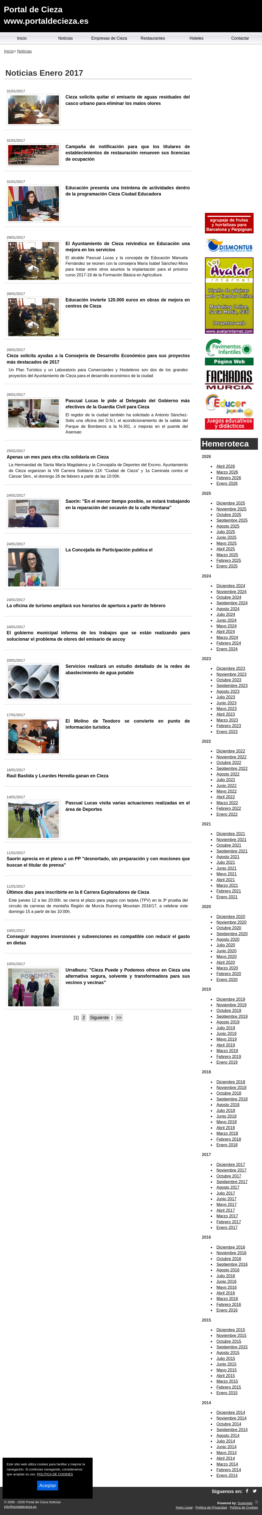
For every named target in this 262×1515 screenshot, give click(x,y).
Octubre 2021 (228, 845)
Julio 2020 (225, 945)
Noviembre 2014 (231, 1418)
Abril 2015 (225, 1376)
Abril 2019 (225, 1045)
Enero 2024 (227, 649)
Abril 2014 (225, 1458)
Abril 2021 (225, 880)
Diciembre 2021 (230, 834)
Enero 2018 (227, 1145)
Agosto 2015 (227, 1352)
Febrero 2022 (228, 808)
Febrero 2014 (228, 1470)
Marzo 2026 (227, 472)
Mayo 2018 (226, 1122)
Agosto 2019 (227, 1022)
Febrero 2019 (228, 1056)
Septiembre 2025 (232, 520)
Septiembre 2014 (232, 1429)
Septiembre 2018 (232, 1099)
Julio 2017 (225, 1193)
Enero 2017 (227, 1227)
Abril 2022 (225, 797)
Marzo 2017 (227, 1216)
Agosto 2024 (227, 609)
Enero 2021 (227, 897)
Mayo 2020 (226, 956)
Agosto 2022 (227, 774)
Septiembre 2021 (232, 851)
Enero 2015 (227, 1393)
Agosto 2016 (227, 1270)
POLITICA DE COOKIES (55, 1474)
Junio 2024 (226, 620)
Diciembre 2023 (230, 668)
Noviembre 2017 (231, 1170)
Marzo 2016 (227, 1298)
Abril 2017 (225, 1210)
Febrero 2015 (228, 1387)
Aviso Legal (184, 1507)
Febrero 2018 (228, 1139)
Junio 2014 (226, 1447)
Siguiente (99, 1017)
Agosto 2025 (227, 526)
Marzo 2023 (227, 720)
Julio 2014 (225, 1441)
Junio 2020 (226, 951)
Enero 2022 (227, 814)
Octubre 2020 (228, 928)
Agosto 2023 (227, 691)
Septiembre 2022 (232, 768)
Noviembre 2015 (231, 1335)
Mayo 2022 (226, 791)
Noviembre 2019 (231, 1005)
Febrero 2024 (228, 643)
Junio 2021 (226, 868)
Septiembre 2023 (232, 685)
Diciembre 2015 (230, 1330)
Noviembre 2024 (231, 592)
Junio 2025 (226, 537)
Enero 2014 (227, 1475)
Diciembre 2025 (230, 503)
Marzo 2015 (227, 1381)
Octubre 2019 (228, 1010)
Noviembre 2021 (231, 839)
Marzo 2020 (227, 968)
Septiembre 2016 (232, 1264)
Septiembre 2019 (232, 1016)
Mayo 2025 (226, 543)
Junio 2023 (226, 703)
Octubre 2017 (228, 1176)
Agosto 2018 (227, 1105)
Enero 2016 (227, 1310)
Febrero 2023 (228, 726)
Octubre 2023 (228, 680)
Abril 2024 (225, 631)
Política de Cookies (244, 1507)
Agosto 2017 (227, 1187)
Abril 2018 (225, 1128)
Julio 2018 (225, 1110)
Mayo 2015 (226, 1370)
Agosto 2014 (227, 1435)
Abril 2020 (225, 962)
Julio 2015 (225, 1358)
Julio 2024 (225, 614)
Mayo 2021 (226, 874)
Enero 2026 (227, 483)
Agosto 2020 (227, 939)
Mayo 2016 (226, 1287)
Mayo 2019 (226, 1039)
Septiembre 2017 (232, 1182)
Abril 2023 (225, 714)
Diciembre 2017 (230, 1164)
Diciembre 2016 (230, 1247)
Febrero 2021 (228, 891)
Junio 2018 (226, 1116)
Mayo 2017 (226, 1204)
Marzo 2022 (227, 803)
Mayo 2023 (226, 708)
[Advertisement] (229, 129)
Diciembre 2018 (230, 1082)
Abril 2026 (225, 466)
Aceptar (47, 1485)
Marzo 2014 (227, 1464)
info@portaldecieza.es (20, 1507)
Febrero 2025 (228, 560)
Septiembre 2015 (232, 1347)
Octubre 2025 (228, 515)
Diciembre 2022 (230, 751)
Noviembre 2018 (231, 1087)
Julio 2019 (225, 1028)
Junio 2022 (226, 785)
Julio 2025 (225, 532)
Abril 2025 (225, 549)
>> (119, 1017)
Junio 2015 (226, 1364)
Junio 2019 (226, 1033)
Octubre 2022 (228, 762)
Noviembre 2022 (231, 757)
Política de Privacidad (211, 1507)
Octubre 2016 (228, 1259)
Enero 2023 (227, 731)
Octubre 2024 (228, 597)
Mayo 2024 (226, 626)
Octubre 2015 (228, 1341)
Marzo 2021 (227, 885)
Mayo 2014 (226, 1453)
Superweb (245, 1503)
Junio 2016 (226, 1281)
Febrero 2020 (228, 974)
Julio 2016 (225, 1276)
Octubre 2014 (228, 1424)
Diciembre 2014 (230, 1412)
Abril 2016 (225, 1293)
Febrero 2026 (228, 478)
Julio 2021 (225, 862)
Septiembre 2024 (232, 603)
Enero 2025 (227, 566)
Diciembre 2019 (230, 999)
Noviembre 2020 (231, 922)
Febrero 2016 (228, 1304)
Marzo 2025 (227, 555)
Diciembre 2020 (230, 916)
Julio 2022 (225, 780)
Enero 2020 (227, 979)
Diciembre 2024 (230, 586)
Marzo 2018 (227, 1133)
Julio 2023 (225, 697)
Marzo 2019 (227, 1051)
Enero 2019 (227, 1062)
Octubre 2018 (228, 1093)
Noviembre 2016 (231, 1253)
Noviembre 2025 (231, 509)
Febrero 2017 (228, 1222)
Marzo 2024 (227, 637)
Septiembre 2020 (232, 934)
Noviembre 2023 (231, 674)
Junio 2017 (226, 1199)
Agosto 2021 (227, 857)
